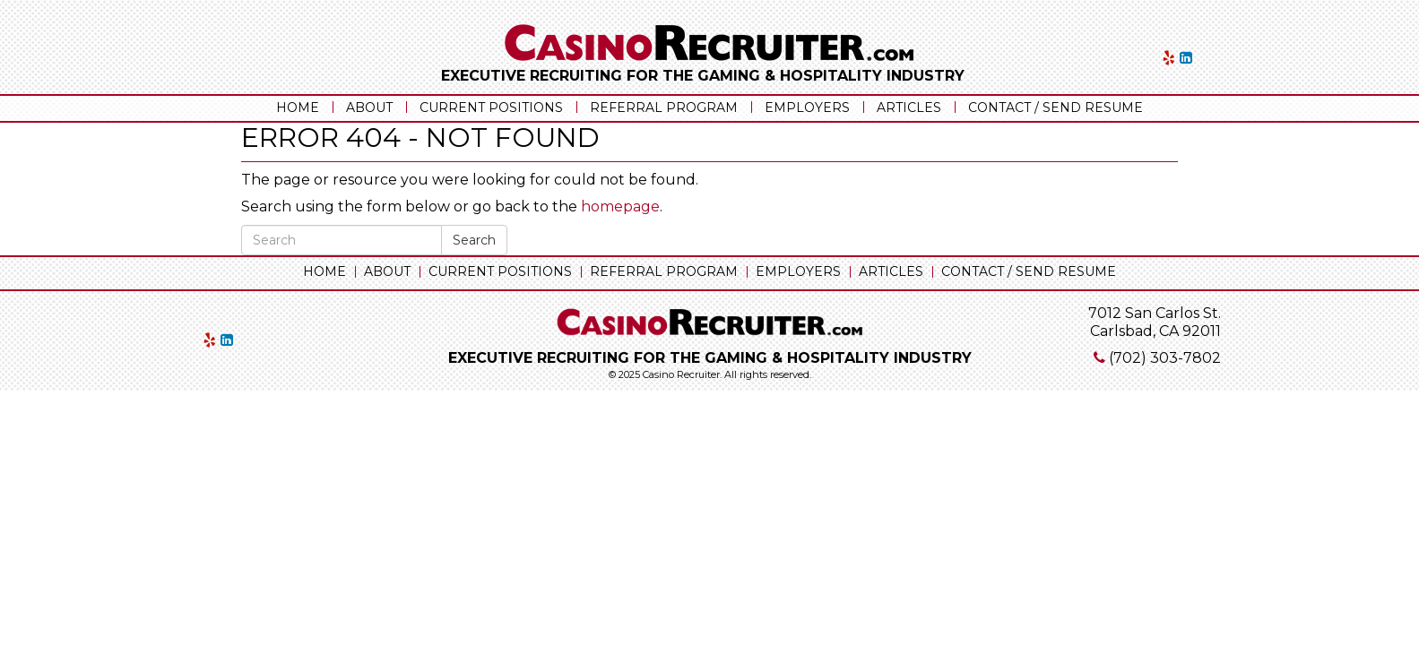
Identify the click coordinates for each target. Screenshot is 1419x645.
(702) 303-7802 (1165, 357)
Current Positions (491, 107)
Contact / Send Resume (1055, 107)
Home (297, 107)
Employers (807, 107)
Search (474, 240)
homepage (620, 206)
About (369, 107)
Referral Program (664, 107)
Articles (909, 107)
